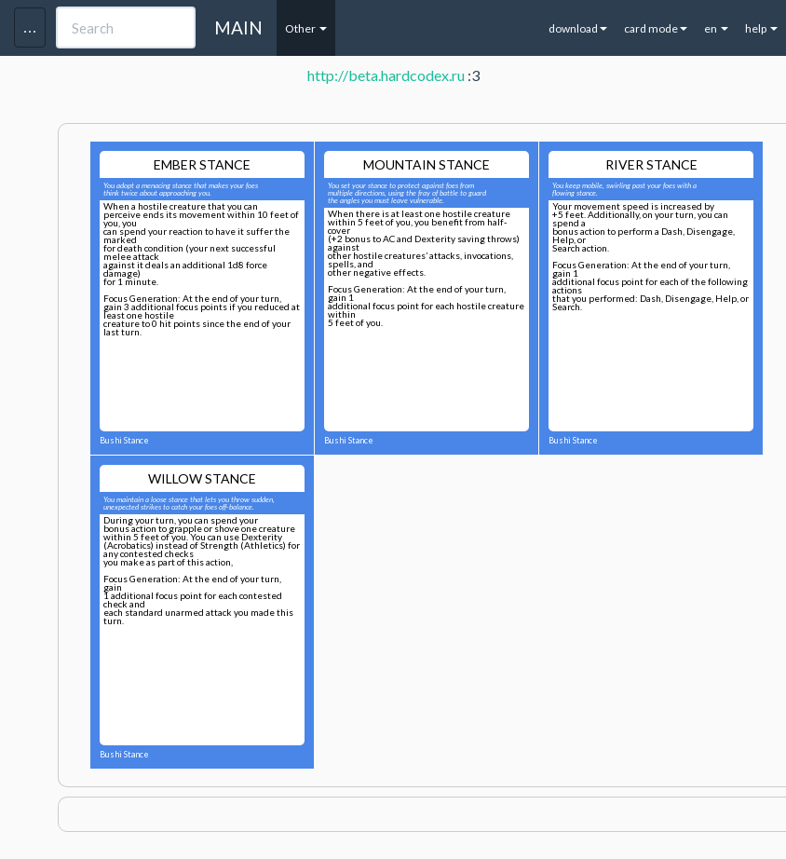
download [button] (578, 28)
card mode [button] (655, 28)
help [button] (761, 28)
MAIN (238, 27)
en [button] (716, 28)
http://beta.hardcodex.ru (386, 75)
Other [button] (306, 28)
